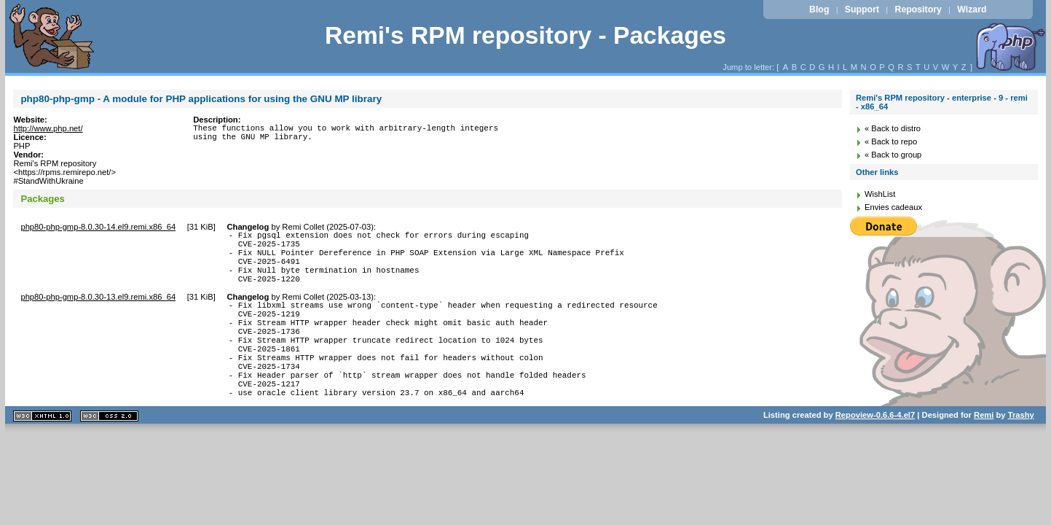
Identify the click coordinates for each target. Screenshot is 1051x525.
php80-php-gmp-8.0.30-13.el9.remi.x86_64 (98, 310)
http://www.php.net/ (47, 128)
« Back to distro (893, 128)
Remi (983, 452)
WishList (880, 194)
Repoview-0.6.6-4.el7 (875, 452)
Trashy (1021, 452)
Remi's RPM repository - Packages (525, 35)
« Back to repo (891, 141)
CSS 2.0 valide (109, 453)
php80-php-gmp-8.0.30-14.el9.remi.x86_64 (98, 226)
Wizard (971, 9)
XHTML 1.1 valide (42, 453)
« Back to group (893, 154)
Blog (819, 9)
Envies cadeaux (893, 207)
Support (862, 9)
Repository (917, 9)
